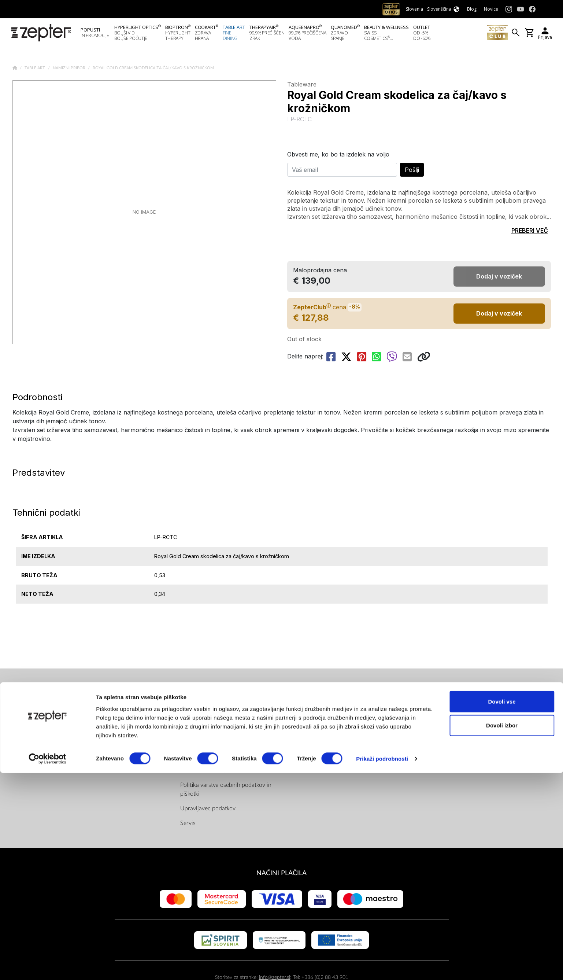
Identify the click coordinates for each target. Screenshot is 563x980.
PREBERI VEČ (529, 232)
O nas (80, 711)
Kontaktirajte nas (94, 740)
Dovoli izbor (502, 932)
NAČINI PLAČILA (281, 875)
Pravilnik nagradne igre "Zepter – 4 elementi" (224, 715)
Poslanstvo (86, 726)
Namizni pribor (69, 70)
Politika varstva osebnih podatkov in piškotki (225, 791)
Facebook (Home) (319, 711)
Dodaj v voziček (499, 315)
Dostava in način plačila (210, 772)
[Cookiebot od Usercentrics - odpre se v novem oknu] (47, 965)
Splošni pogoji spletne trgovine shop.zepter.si (219, 739)
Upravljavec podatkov (208, 811)
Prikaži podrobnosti (382, 965)
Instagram (309, 740)
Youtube (307, 726)
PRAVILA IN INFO (206, 696)
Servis (188, 825)
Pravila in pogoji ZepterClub (215, 758)
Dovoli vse (501, 908)
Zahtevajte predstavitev (102, 755)
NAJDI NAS (305, 696)
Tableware (301, 86)
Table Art (35, 70)
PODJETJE (88, 696)
